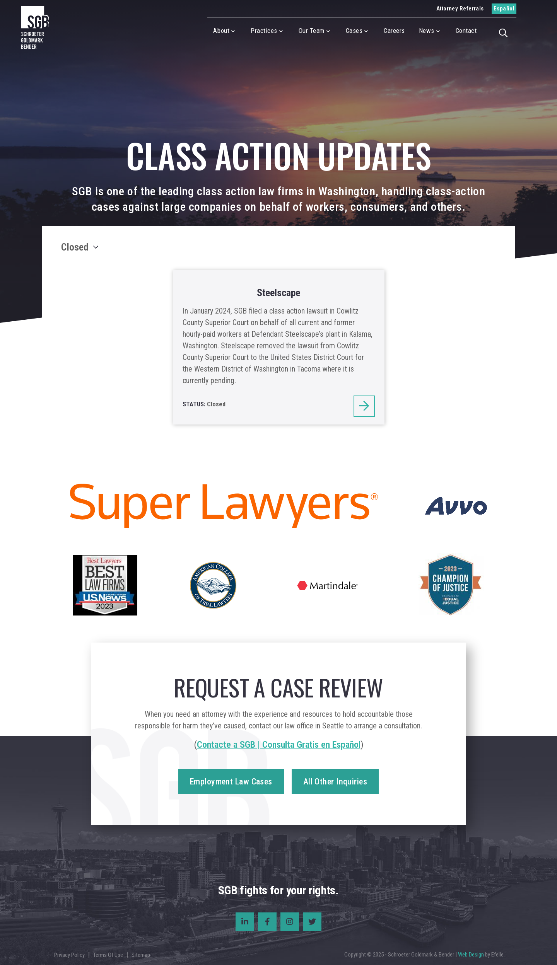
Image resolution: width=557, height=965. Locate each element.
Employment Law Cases (231, 781)
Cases (354, 30)
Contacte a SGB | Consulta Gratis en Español (279, 744)
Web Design (471, 954)
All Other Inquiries (335, 781)
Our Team (312, 30)
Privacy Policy (69, 954)
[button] (505, 32)
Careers (394, 30)
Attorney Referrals (460, 8)
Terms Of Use (108, 954)
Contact (466, 30)
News (426, 30)
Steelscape (278, 292)
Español (504, 8)
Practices (264, 30)
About (221, 30)
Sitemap (141, 954)
